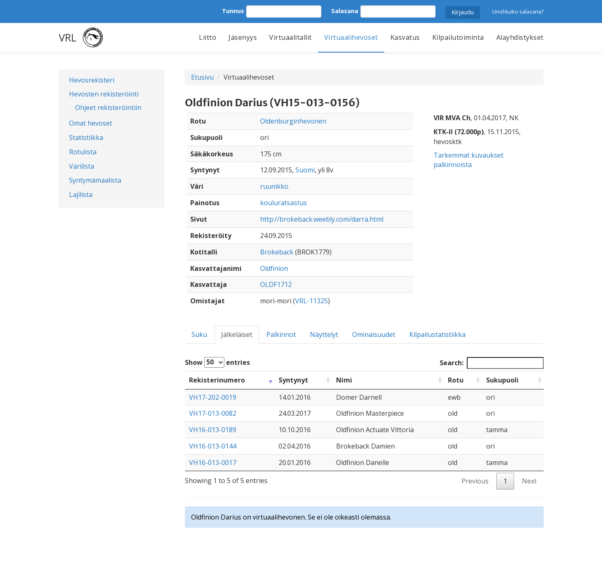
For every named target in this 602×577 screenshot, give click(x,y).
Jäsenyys (242, 37)
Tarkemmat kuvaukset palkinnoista (468, 160)
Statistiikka (86, 137)
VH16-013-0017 (212, 462)
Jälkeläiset (236, 334)
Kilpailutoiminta (458, 37)
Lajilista (80, 194)
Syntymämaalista (95, 180)
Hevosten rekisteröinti (103, 93)
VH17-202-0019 (212, 397)
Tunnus (233, 11)
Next (529, 480)
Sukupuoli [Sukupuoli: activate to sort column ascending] (502, 380)
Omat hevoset (90, 123)
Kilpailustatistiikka (437, 334)
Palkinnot (281, 334)
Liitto (207, 37)
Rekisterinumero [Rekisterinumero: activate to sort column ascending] (217, 380)
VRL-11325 (311, 300)
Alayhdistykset (520, 37)
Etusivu (202, 77)
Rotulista (83, 151)
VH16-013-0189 (212, 429)
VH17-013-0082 (212, 413)
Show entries (217, 362)
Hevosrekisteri (91, 80)
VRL (67, 37)
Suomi (305, 169)
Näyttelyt (324, 334)
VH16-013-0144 (212, 446)
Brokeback (276, 251)
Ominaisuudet (373, 334)
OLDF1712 (276, 284)
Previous (475, 480)
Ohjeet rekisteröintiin (108, 107)
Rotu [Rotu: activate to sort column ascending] (456, 380)
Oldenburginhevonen (293, 121)
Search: (492, 363)
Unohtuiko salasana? (518, 11)
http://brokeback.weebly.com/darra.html (321, 219)
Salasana (344, 11)
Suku (199, 334)
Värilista (81, 166)
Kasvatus (405, 37)
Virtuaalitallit (290, 37)
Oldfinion (274, 268)
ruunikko (274, 186)
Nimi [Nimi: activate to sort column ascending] (344, 380)
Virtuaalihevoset (351, 37)
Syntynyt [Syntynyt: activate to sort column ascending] (293, 380)
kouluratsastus (283, 202)
